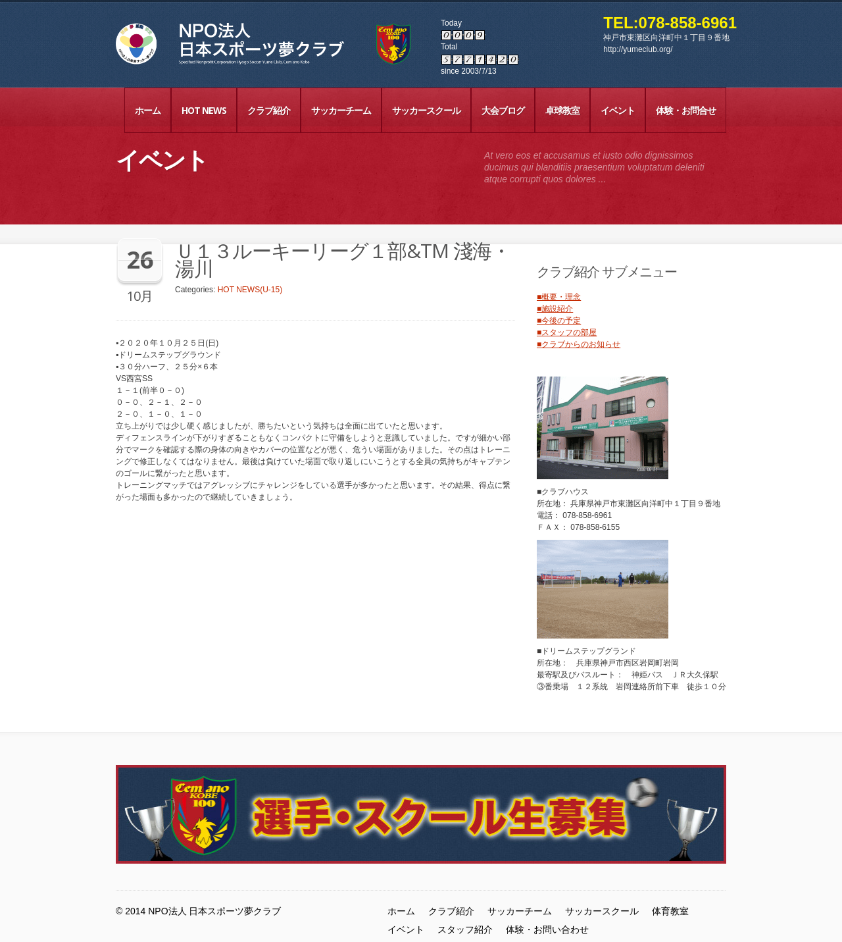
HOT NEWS (204, 110)
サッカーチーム (341, 110)
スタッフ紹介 (465, 929)
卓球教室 (562, 110)
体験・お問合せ (686, 110)
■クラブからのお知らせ (578, 344)
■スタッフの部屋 (567, 332)
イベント (618, 110)
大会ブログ (503, 110)
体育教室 (670, 911)
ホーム (148, 110)
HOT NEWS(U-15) (250, 289)
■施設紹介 (555, 308)
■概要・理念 (559, 296)
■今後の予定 (559, 320)
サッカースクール (426, 110)
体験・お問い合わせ (547, 929)
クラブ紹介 (268, 110)
